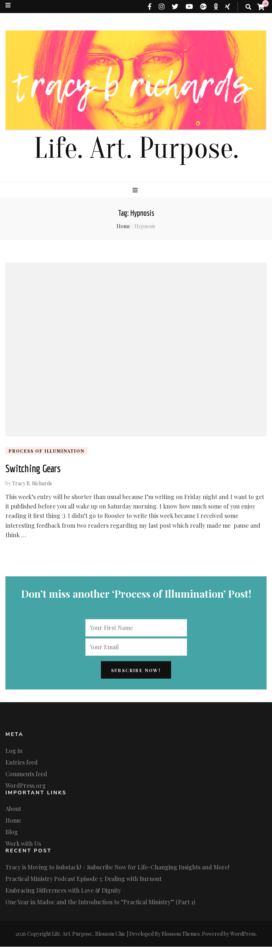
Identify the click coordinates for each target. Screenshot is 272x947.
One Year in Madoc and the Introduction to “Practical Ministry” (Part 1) (100, 902)
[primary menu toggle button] (136, 190)
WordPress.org (25, 785)
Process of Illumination (46, 451)
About (13, 809)
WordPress (243, 934)
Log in (14, 750)
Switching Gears (32, 468)
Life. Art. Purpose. (136, 148)
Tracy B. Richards (32, 483)
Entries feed (21, 762)
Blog (11, 832)
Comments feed (26, 774)
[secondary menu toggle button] (8, 5)
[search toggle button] (248, 7)
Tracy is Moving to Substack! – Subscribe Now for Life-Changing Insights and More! (117, 867)
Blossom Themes (181, 934)
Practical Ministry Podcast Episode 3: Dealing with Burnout (83, 879)
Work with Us (23, 844)
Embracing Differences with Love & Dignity (63, 890)
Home (13, 820)
